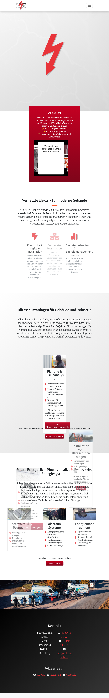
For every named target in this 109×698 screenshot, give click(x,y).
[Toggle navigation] (89, 5)
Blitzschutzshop (54, 436)
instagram (55, 674)
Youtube (40, 674)
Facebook (71, 674)
